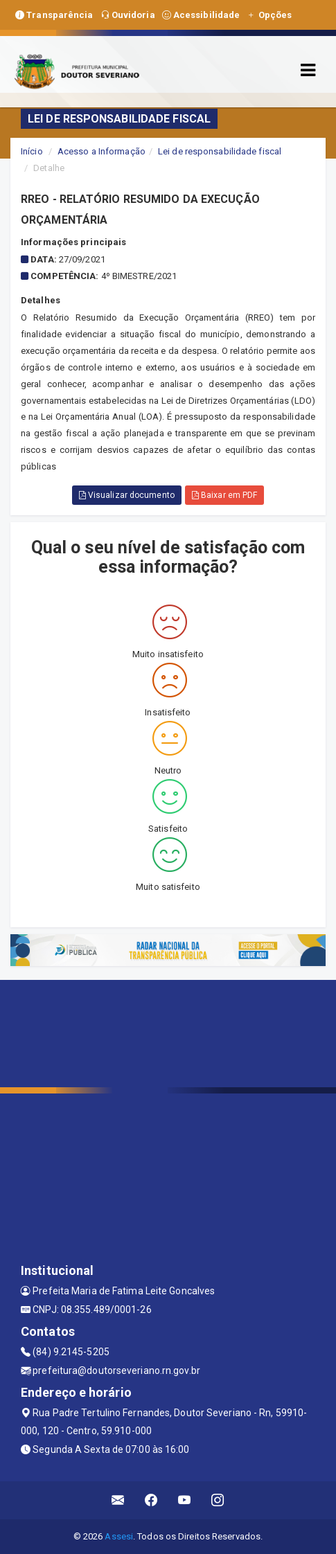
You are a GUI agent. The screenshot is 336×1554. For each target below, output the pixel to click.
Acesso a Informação (101, 151)
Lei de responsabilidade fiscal (219, 151)
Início (32, 151)
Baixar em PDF (225, 495)
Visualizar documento (127, 495)
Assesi (119, 1536)
